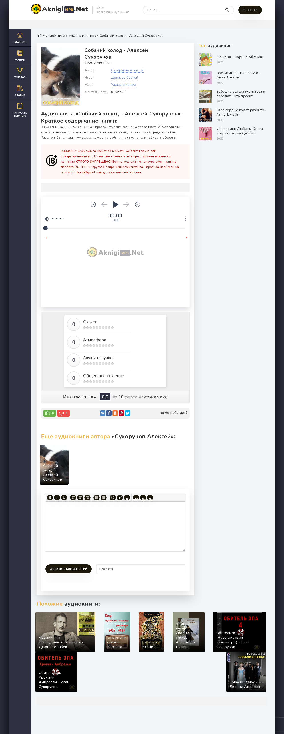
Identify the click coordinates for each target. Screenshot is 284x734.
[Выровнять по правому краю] (87, 497)
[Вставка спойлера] (143, 497)
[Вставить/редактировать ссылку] (120, 497)
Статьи (20, 91)
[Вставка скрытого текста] (150, 497)
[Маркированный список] (96, 497)
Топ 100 (20, 73)
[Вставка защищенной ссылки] (127, 497)
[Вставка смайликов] (113, 497)
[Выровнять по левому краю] (73, 497)
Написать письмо (20, 110)
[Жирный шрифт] (50, 497)
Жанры (20, 55)
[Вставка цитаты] (136, 497)
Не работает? (173, 412)
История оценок (155, 397)
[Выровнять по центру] (80, 497)
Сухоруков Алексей (127, 70)
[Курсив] (57, 497)
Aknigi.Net (65, 9)
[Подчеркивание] (64, 497)
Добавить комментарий (68, 569)
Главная (20, 37)
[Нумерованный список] (104, 497)
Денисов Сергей (124, 77)
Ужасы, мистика (97, 63)
